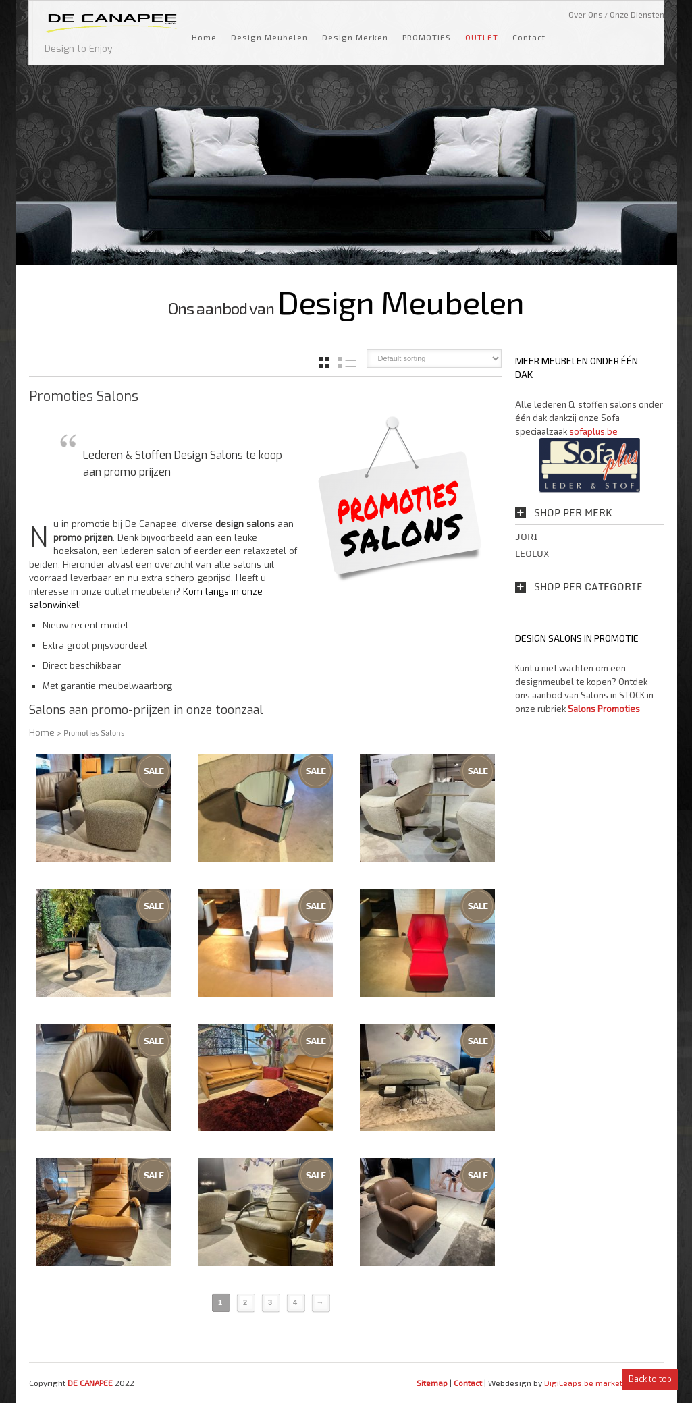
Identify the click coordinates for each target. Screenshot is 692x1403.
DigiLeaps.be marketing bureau (604, 1382)
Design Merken (355, 37)
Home (204, 37)
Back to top (650, 1379)
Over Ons (585, 14)
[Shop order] (434, 358)
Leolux (532, 553)
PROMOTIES (426, 37)
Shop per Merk (573, 513)
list (347, 362)
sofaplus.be (593, 431)
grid (324, 362)
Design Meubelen (269, 37)
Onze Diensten (637, 14)
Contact (528, 37)
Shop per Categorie (588, 587)
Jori (526, 536)
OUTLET (481, 37)
